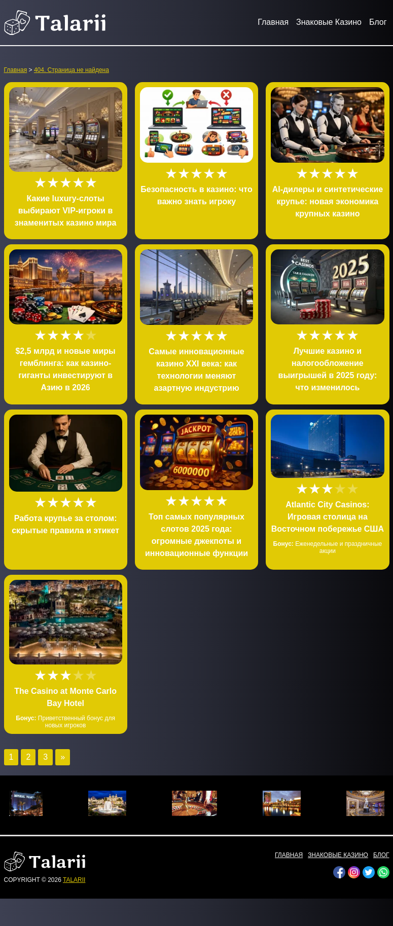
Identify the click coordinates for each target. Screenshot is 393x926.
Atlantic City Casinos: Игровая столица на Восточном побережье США (327, 516)
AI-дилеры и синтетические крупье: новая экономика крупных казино (327, 201)
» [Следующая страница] (62, 757)
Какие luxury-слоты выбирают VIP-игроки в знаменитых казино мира (66, 210)
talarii (74, 879)
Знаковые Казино (329, 22)
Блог (378, 22)
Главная (273, 22)
